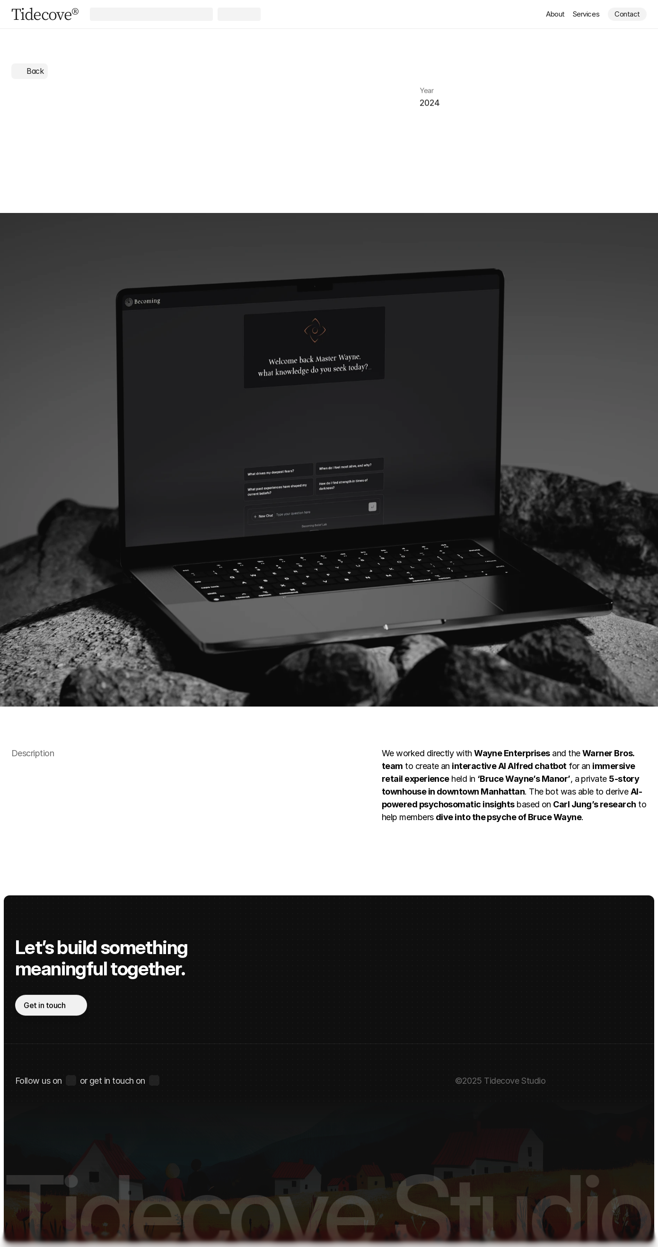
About (555, 13)
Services (585, 13)
